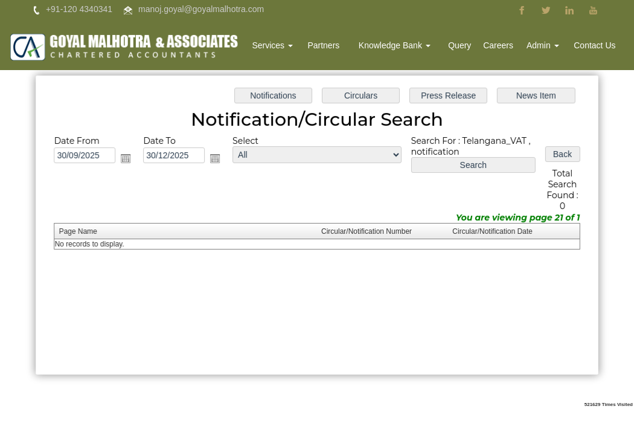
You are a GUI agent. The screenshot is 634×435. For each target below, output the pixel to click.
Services (281, 46)
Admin (544, 46)
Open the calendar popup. (128, 159)
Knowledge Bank (400, 46)
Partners (331, 46)
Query (463, 46)
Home (237, 46)
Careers (501, 46)
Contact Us (595, 46)
